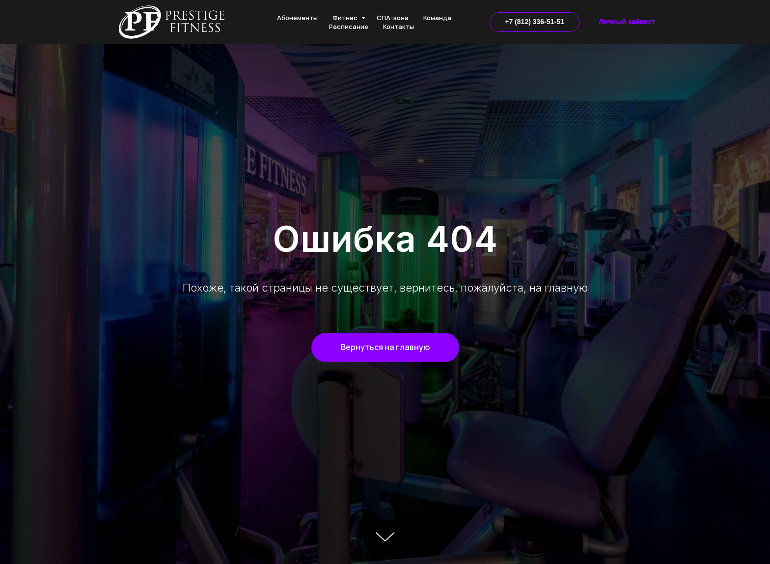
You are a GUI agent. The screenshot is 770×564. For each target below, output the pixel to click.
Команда (437, 17)
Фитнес (345, 17)
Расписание (348, 26)
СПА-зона (393, 17)
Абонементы (297, 17)
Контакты (398, 26)
